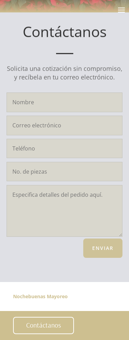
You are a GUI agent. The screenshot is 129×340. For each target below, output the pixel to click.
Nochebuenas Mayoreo (40, 296)
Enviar (103, 248)
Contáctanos (43, 325)
